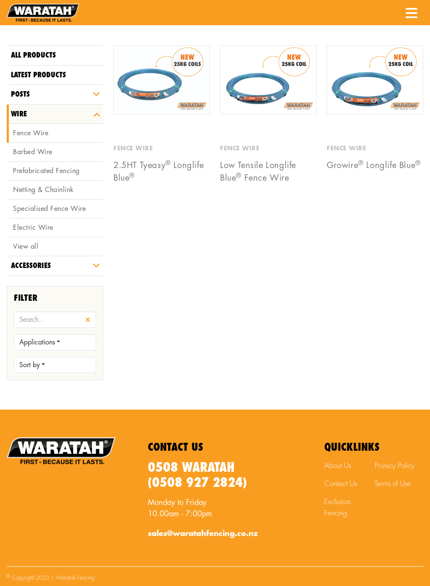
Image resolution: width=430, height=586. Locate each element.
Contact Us (340, 483)
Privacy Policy (394, 465)
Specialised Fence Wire (49, 208)
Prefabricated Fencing (46, 171)
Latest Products (38, 75)
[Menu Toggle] (411, 10)
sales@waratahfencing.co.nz (203, 533)
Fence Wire (30, 133)
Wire (19, 114)
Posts (20, 94)
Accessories (31, 265)
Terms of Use (393, 483)
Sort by (29, 365)
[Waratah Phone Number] (391, 12)
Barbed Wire (32, 152)
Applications (37, 342)
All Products (33, 55)
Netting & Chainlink (43, 190)
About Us (337, 465)
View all (25, 246)
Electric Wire (33, 227)
